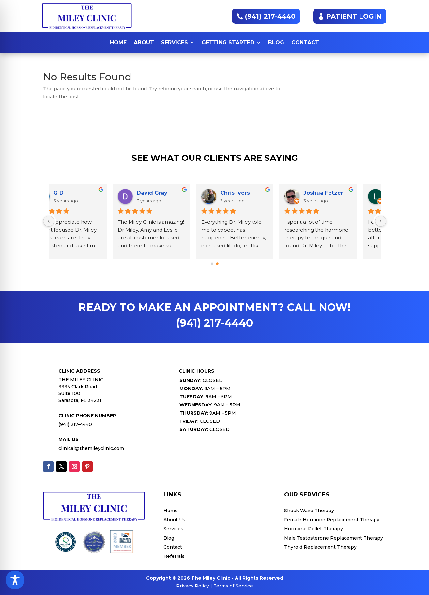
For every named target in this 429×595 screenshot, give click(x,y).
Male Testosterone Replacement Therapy (333, 538)
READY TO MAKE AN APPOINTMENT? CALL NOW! (214, 315)
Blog (276, 42)
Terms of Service (233, 586)
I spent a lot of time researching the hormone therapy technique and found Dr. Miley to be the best (88, 237)
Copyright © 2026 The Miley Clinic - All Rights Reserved (214, 578)
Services (174, 42)
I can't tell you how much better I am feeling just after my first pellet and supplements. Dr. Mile (171, 237)
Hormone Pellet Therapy (313, 529)
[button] (212, 264)
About (144, 42)
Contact (305, 42)
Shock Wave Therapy (309, 510)
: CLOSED (201, 380)
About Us (174, 520)
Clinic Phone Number (87, 416)
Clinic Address (79, 371)
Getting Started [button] (228, 42)
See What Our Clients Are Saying (214, 158)
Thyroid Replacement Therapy (320, 547)
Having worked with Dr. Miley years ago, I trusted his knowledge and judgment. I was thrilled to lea (339, 237)
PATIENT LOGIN (354, 16)
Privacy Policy (192, 586)
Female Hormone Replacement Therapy (331, 520)
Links (172, 495)
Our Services (306, 495)
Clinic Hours (196, 371)
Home (118, 42)
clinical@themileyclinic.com (91, 448)
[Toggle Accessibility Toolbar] (15, 580)
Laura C (168, 193)
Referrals (174, 556)
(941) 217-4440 (270, 16)
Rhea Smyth (342, 193)
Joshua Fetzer (95, 193)
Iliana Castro (258, 193)
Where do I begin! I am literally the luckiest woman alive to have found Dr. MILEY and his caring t (252, 237)
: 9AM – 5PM (205, 388)
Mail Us (68, 439)
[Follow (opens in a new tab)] (48, 466)
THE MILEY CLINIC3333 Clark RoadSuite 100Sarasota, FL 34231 (80, 390)
